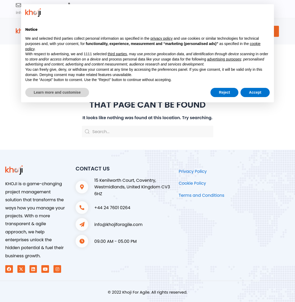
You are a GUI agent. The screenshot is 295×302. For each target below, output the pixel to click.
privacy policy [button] (161, 38)
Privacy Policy (193, 171)
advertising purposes (224, 59)
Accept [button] (255, 92)
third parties (117, 54)
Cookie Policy (192, 183)
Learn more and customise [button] (57, 92)
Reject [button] (224, 92)
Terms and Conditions (202, 195)
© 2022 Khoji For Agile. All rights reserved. (147, 292)
